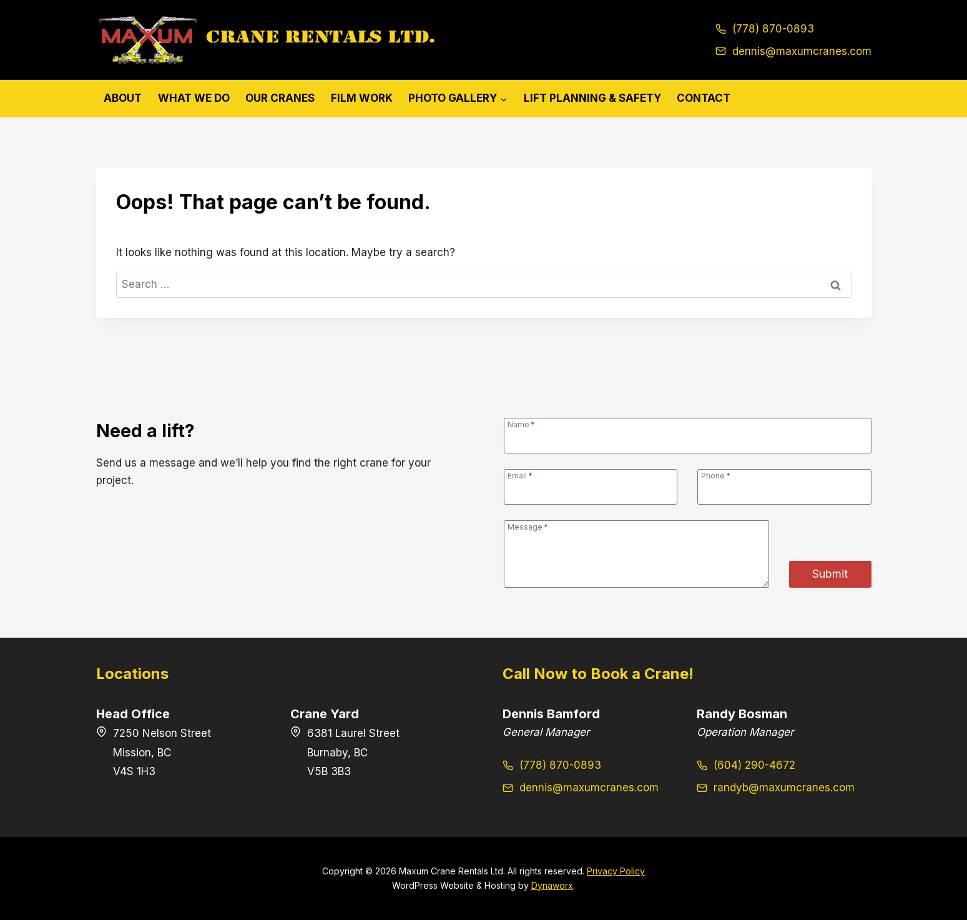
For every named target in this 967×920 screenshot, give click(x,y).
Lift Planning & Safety (592, 98)
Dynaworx (552, 885)
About (123, 98)
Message (528, 526)
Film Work (362, 98)
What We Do (194, 98)
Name (521, 424)
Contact (703, 98)
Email (520, 475)
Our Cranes (280, 98)
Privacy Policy (616, 871)
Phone (715, 475)
